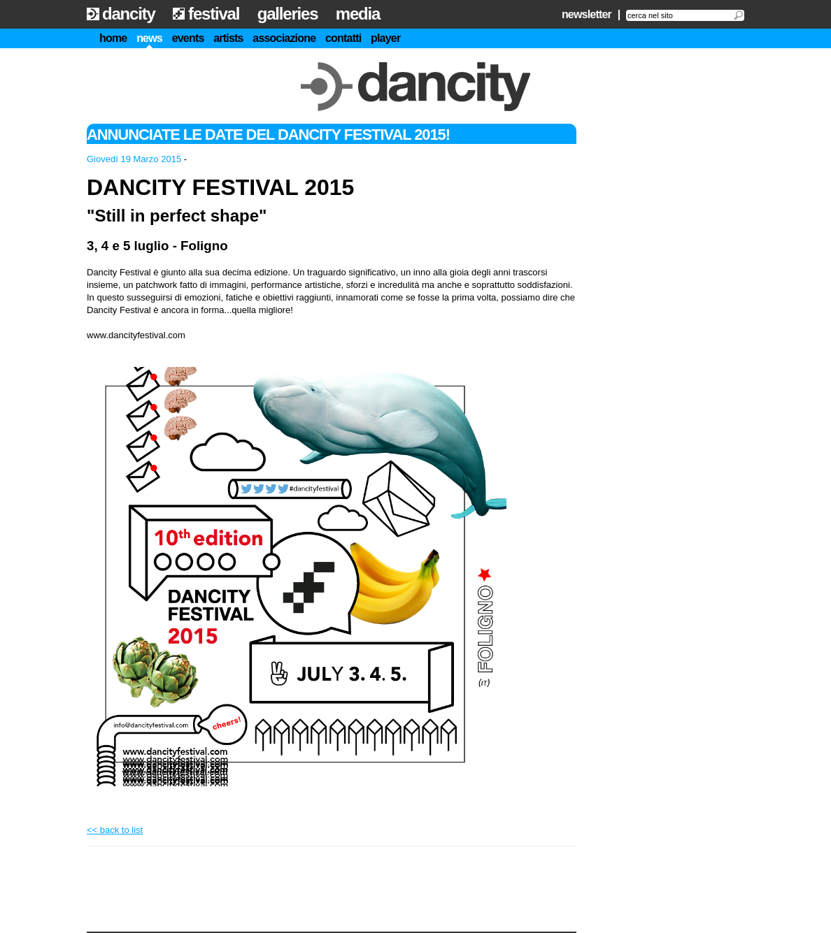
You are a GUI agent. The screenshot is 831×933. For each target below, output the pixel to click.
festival (213, 13)
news (149, 38)
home (113, 38)
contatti (343, 38)
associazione (284, 38)
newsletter (586, 14)
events (188, 38)
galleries (287, 13)
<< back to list (115, 830)
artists (228, 38)
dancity (128, 13)
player (385, 38)
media (358, 13)
